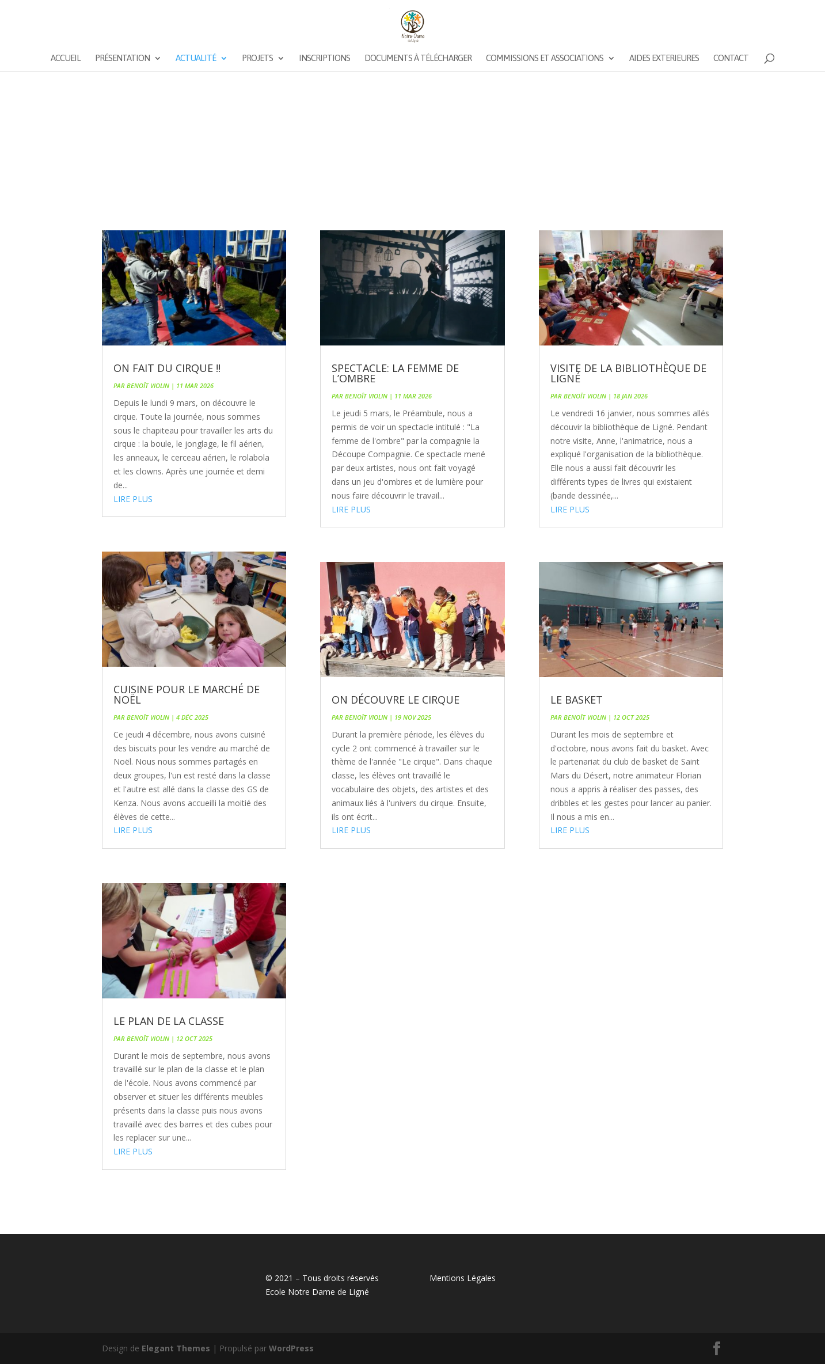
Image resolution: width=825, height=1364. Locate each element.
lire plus (133, 498)
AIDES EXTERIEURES (664, 58)
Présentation (122, 58)
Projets (257, 58)
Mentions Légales (462, 1277)
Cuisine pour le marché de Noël (186, 694)
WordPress (291, 1348)
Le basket (576, 699)
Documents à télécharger (418, 58)
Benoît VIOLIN (148, 385)
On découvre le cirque (395, 699)
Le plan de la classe (168, 1021)
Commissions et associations (544, 58)
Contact (730, 58)
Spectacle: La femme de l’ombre (395, 373)
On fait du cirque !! (166, 368)
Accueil (66, 58)
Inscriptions (324, 58)
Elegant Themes (176, 1348)
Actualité (196, 58)
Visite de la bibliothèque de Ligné (628, 373)
